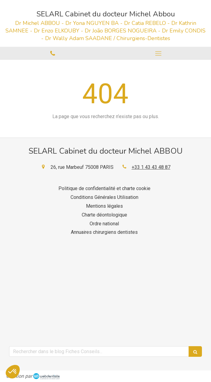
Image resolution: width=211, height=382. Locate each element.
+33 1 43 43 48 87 (151, 167)
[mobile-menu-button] (158, 53)
